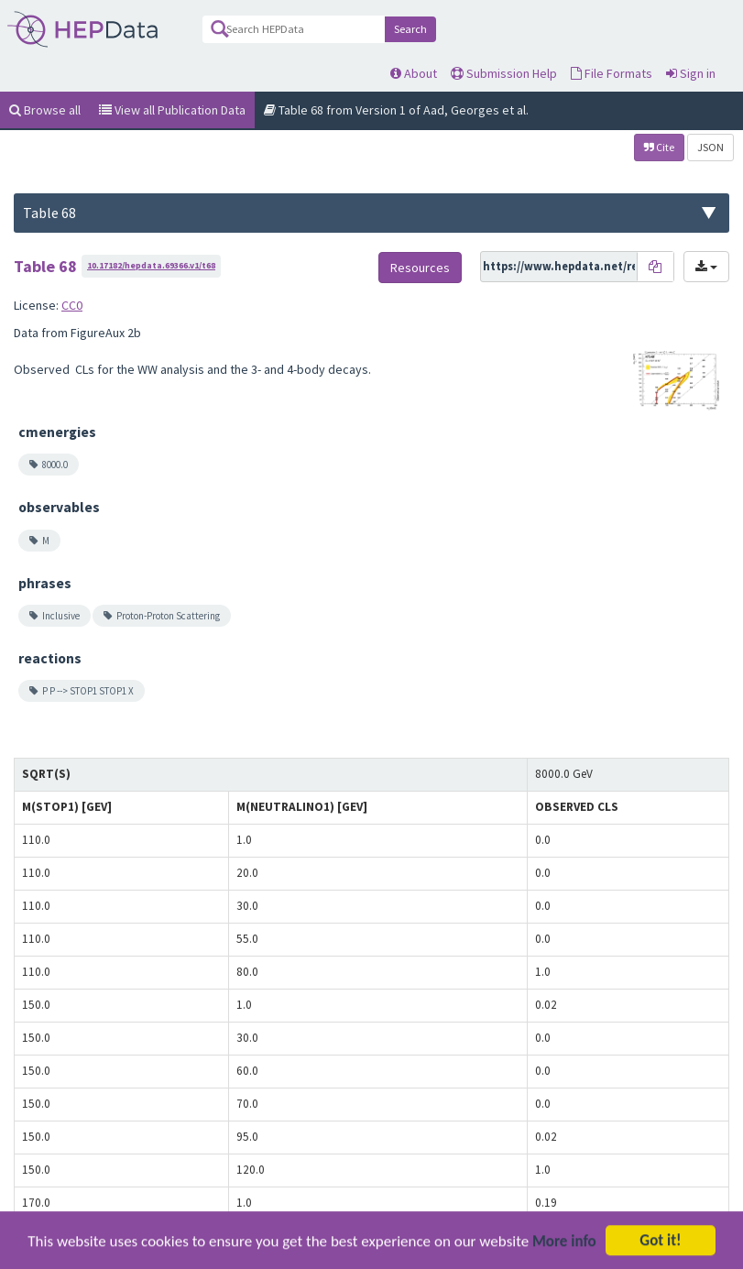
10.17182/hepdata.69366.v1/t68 (151, 265)
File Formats (611, 73)
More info (564, 1254)
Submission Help (504, 73)
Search (410, 29)
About (413, 73)
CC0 (71, 305)
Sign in (691, 73)
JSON (710, 147)
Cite (659, 147)
